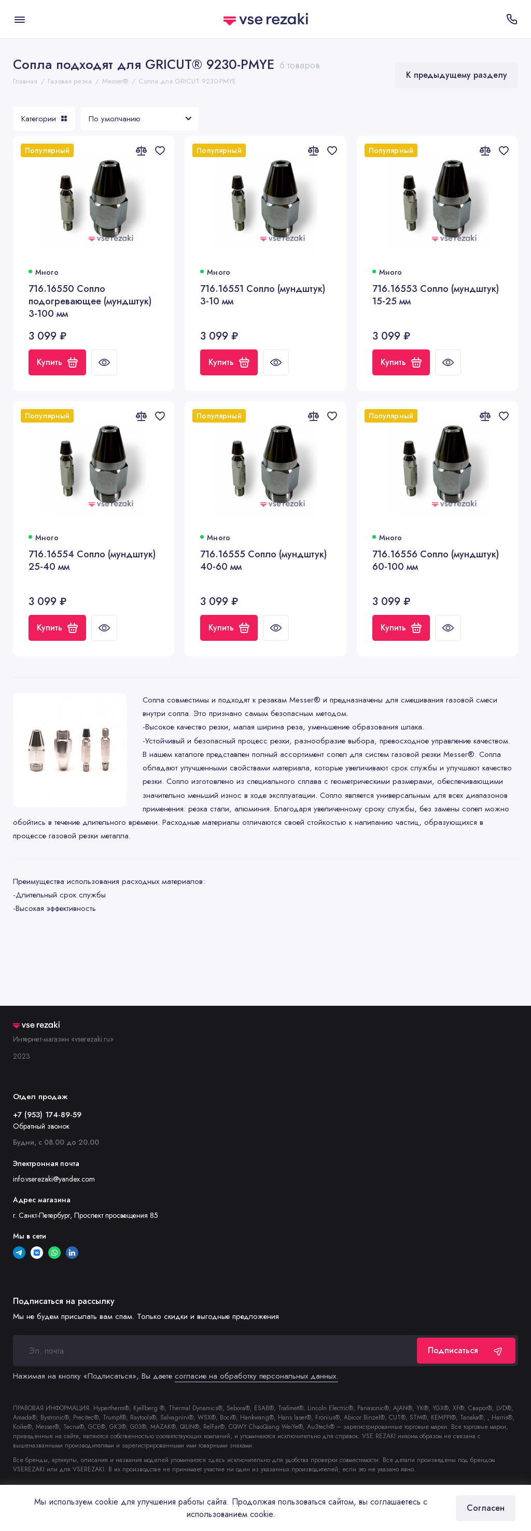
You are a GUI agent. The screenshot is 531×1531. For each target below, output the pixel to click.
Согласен (486, 1508)
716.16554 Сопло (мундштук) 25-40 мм (92, 560)
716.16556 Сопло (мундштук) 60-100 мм (435, 560)
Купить (57, 362)
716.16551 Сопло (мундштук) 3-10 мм (262, 295)
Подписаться (466, 1350)
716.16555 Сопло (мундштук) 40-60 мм (263, 560)
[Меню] (19, 19)
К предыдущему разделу (456, 75)
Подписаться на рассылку (64, 1301)
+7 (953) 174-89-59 (47, 1114)
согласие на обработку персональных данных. (256, 1376)
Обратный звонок (41, 1126)
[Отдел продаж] (511, 19)
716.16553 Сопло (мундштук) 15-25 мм (435, 295)
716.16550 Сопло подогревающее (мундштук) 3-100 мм (90, 301)
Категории (44, 118)
